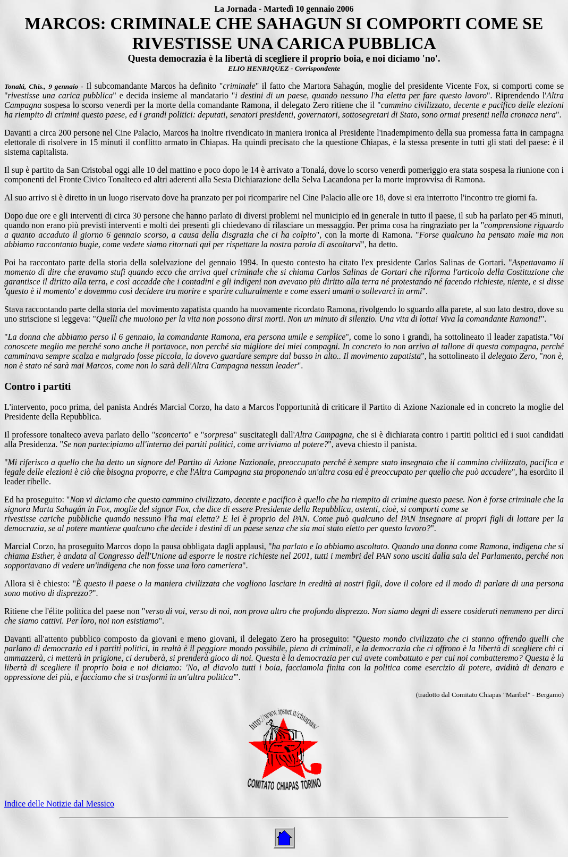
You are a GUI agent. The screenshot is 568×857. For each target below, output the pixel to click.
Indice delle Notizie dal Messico (59, 803)
